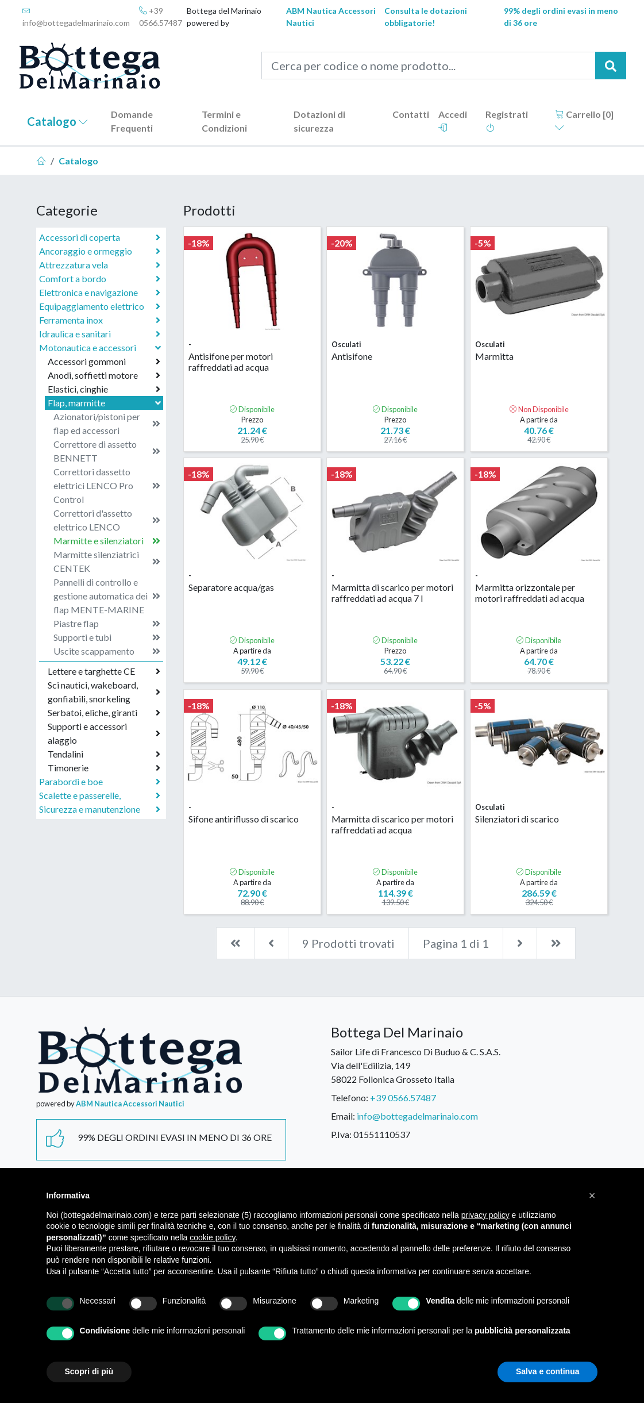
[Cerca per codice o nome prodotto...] (428, 65)
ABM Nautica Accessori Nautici (331, 17)
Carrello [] (584, 120)
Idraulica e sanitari (99, 334)
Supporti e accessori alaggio (104, 733)
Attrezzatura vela (99, 265)
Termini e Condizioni (224, 121)
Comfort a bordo (99, 279)
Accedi (452, 120)
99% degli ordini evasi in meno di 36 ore (561, 17)
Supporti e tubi (106, 637)
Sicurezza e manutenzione (99, 809)
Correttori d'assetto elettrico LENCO (106, 520)
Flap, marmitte (105, 402)
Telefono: (349, 1097)
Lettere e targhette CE (104, 671)
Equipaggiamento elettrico (99, 306)
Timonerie (104, 768)
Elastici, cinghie (104, 389)
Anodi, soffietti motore (104, 375)
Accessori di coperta (99, 237)
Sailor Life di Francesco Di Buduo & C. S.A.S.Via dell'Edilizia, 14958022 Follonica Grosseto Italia (415, 1065)
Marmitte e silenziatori (106, 541)
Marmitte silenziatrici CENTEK (106, 561)
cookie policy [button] (212, 1237)
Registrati (506, 120)
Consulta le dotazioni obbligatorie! (425, 17)
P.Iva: (341, 1134)
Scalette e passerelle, (99, 795)
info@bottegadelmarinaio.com (76, 17)
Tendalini (104, 754)
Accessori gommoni (104, 361)
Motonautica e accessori (101, 347)
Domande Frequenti (132, 121)
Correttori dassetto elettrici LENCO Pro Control (106, 485)
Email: (343, 1115)
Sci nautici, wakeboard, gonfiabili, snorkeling (104, 691)
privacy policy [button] (485, 1215)
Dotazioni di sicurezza (319, 121)
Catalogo (57, 121)
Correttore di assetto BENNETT (106, 451)
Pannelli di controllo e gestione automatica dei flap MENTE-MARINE (106, 595)
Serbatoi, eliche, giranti (104, 713)
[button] (592, 1195)
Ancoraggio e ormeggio (99, 251)
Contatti (410, 114)
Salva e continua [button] (547, 1371)
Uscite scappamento (106, 651)
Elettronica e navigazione (99, 292)
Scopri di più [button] (89, 1371)
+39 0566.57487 (160, 17)
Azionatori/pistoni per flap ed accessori (106, 423)
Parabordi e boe (99, 782)
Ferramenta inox (99, 320)
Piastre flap (106, 624)
